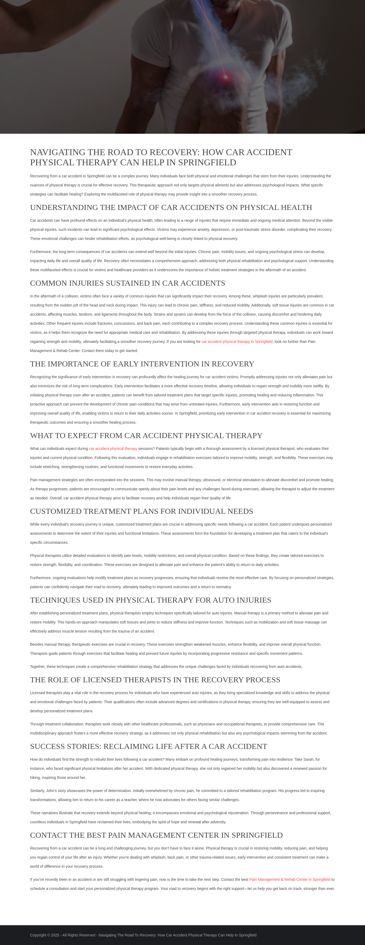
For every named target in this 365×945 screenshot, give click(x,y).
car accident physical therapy (113, 448)
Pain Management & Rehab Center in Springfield (290, 879)
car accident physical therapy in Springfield (237, 341)
